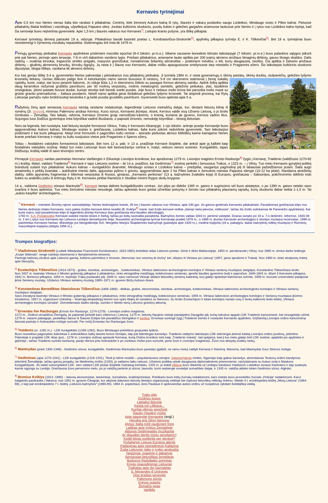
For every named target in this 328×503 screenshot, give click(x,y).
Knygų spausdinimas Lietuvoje (149, 464)
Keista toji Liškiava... (149, 406)
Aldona (177, 365)
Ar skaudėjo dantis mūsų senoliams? (149, 435)
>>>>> (38, 111)
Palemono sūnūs (149, 479)
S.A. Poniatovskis (43, 216)
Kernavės (65, 53)
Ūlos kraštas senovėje (149, 475)
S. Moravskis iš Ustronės (149, 471)
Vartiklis (149, 490)
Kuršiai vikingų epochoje (149, 409)
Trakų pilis (149, 395)
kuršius (145, 318)
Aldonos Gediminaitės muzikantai (149, 431)
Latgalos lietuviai (149, 402)
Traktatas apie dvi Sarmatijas (149, 468)
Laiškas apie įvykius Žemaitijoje (149, 427)
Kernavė (91, 186)
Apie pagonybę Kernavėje (144, 417)
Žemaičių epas (149, 486)
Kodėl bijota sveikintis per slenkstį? (149, 438)
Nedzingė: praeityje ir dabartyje (149, 453)
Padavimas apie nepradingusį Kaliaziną (149, 446)
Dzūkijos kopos (149, 398)
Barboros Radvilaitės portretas (149, 460)
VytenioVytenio (181, 358)
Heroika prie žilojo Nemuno (149, 420)
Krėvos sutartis (149, 482)
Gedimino (45, 186)
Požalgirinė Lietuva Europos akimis (149, 442)
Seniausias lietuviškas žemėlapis (149, 457)
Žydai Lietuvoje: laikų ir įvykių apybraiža (149, 449)
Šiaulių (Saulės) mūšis (149, 413)
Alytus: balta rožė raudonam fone (149, 424)
